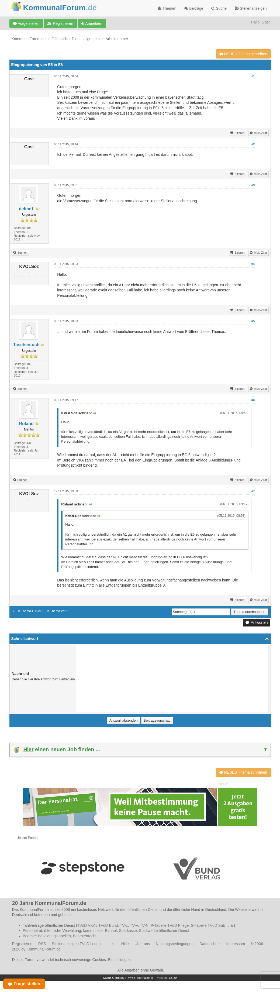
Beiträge (193, 8)
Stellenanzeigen (251, 8)
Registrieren (60, 23)
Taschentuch (26, 344)
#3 (253, 185)
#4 (253, 264)
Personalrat (32, 930)
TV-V (134, 925)
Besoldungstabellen (54, 936)
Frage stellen (26, 23)
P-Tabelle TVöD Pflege (170, 925)
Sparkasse (128, 930)
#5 (253, 321)
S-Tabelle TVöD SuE (208, 925)
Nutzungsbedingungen (174, 944)
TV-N (144, 925)
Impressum (235, 944)
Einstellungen (119, 959)
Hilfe (125, 944)
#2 (253, 144)
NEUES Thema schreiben (243, 54)
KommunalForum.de (29, 39)
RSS (42, 944)
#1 (253, 76)
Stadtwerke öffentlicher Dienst (164, 930)
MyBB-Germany (113, 977)
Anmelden (91, 23)
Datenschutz (209, 944)
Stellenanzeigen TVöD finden (76, 944)
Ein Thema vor (54, 611)
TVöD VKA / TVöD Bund (97, 925)
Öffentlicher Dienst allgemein (75, 39)
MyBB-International (140, 977)
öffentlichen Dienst (142, 909)
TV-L (124, 925)
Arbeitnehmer (116, 39)
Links (110, 944)
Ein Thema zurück (28, 611)
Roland (26, 423)
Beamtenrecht (84, 936)
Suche (219, 8)
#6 (253, 400)
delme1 (26, 208)
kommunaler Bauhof (100, 930)
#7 (253, 491)
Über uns (142, 944)
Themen (167, 8)
